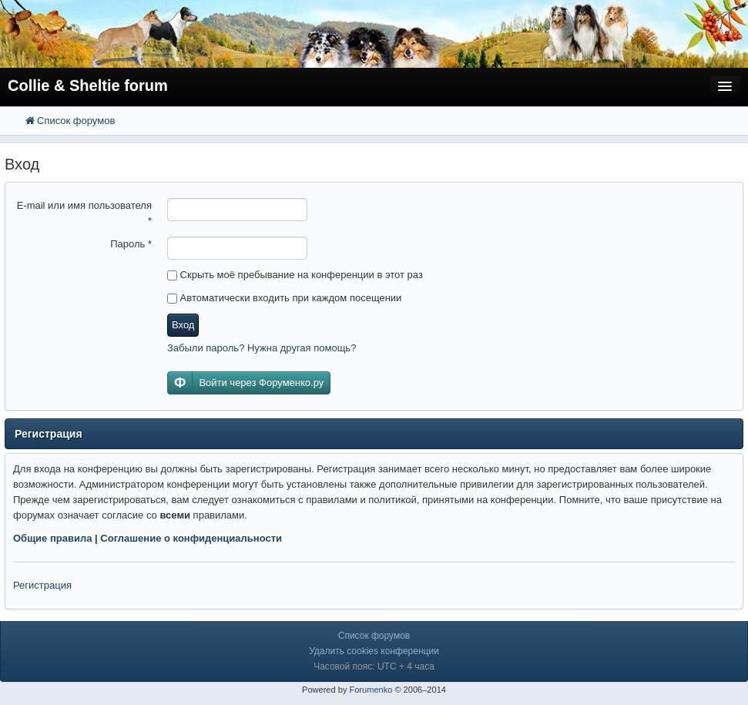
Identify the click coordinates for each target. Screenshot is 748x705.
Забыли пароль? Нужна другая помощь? (261, 348)
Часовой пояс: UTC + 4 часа (374, 666)
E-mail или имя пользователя (84, 213)
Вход (183, 325)
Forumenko (370, 689)
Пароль (131, 244)
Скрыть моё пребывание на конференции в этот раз (295, 274)
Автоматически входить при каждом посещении (284, 298)
